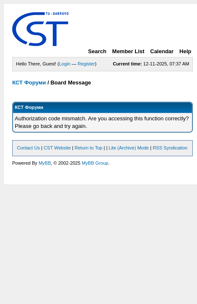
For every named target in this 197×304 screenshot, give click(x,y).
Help (185, 51)
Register (86, 63)
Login (64, 63)
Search (97, 51)
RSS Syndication (170, 147)
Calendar (162, 51)
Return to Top (89, 147)
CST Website (56, 147)
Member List (128, 51)
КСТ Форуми (29, 82)
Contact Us (28, 147)
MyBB (44, 163)
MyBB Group (95, 163)
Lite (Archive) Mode (129, 147)
